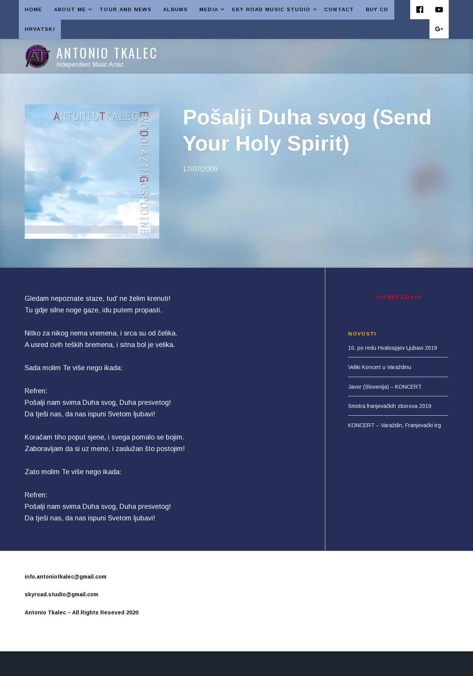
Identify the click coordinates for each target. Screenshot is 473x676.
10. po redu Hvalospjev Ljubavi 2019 (392, 348)
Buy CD (377, 9)
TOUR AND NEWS (125, 9)
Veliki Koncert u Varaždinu (379, 367)
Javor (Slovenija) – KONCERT (385, 387)
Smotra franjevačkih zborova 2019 (389, 406)
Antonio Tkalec (107, 52)
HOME (33, 9)
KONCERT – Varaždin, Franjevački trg (394, 425)
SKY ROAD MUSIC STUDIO (275, 9)
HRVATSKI (40, 29)
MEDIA (212, 9)
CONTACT (339, 9)
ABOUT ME (74, 9)
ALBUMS (175, 9)
